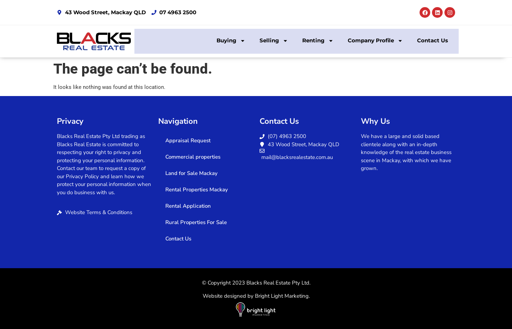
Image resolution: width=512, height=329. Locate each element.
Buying (231, 41)
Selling (274, 41)
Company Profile (375, 41)
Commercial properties (192, 156)
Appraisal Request (187, 140)
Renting (318, 41)
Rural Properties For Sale (196, 222)
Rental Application (188, 205)
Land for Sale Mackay (191, 173)
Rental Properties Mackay (196, 189)
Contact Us (432, 40)
